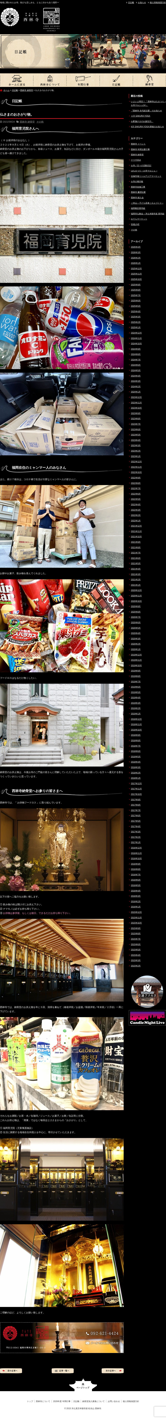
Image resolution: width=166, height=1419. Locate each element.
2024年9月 (136, 349)
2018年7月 (136, 746)
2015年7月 (136, 939)
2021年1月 (136, 585)
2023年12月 (136, 397)
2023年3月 (136, 445)
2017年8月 (136, 805)
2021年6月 (136, 558)
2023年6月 (136, 429)
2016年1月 (136, 907)
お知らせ (142, 2)
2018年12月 (136, 719)
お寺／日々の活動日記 (141, 165)
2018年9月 (136, 735)
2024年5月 (136, 370)
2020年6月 (136, 622)
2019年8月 (136, 676)
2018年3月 (136, 767)
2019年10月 (136, 665)
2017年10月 (136, 794)
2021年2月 (136, 579)
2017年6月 (136, 815)
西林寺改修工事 (138, 187)
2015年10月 (136, 923)
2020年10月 (136, 601)
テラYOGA (136, 160)
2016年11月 (136, 853)
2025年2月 (136, 322)
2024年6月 (136, 365)
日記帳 (131, 2)
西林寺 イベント (138, 144)
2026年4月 (136, 247)
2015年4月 (136, 955)
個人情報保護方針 (158, 2)
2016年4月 (136, 891)
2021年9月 (136, 542)
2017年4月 (136, 826)
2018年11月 (136, 724)
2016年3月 (136, 896)
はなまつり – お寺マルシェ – (144, 171)
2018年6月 (136, 751)
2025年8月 (136, 290)
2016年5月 (136, 885)
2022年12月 (136, 461)
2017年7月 (136, 810)
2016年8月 (136, 869)
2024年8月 (136, 354)
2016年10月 (136, 858)
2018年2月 (136, 773)
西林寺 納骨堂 (26, 90)
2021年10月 (136, 536)
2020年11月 (136, 596)
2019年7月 (136, 681)
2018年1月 (136, 778)
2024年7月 (136, 360)
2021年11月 (136, 531)
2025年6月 (136, 300)
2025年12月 (136, 268)
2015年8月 (136, 933)
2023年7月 (136, 424)
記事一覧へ (63, 1370)
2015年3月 (136, 960)
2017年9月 (136, 799)
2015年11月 (136, 917)
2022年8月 (136, 483)
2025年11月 (136, 274)
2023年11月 (136, 403)
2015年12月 (136, 912)
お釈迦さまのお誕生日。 (142, 121)
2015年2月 (136, 966)
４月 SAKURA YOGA (140, 116)
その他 (40, 121)
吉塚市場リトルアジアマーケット (146, 176)
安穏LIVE (135, 224)
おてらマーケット (139, 219)
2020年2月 (136, 644)
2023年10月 (136, 408)
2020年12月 (136, 590)
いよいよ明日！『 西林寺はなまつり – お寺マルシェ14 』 (148, 103)
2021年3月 (136, 574)
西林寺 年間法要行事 (140, 149)
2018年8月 (136, 740)
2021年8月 (136, 547)
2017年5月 (136, 821)
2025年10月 (136, 279)
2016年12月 (136, 848)
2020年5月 (136, 628)
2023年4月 (136, 440)
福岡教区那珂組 (138, 208)
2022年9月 (136, 478)
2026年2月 (136, 258)
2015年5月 (136, 950)
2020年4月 (136, 633)
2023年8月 (136, 418)
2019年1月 (136, 714)
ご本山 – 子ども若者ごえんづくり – (147, 203)
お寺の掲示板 (137, 181)
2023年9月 (136, 413)
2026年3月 (136, 252)
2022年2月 (136, 515)
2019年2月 (136, 708)
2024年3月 (136, 381)
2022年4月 (136, 504)
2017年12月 (136, 783)
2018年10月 (136, 730)
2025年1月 (136, 327)
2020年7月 (136, 617)
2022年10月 (136, 472)
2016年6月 (136, 880)
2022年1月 (136, 521)
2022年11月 (136, 467)
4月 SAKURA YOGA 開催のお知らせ (147, 126)
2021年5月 (136, 563)
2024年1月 (136, 392)
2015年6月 (136, 944)
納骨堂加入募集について (149, 80)
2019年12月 (136, 655)
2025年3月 (136, 317)
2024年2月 (136, 386)
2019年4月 (136, 697)
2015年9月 (136, 928)
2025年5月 (136, 306)
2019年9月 (136, 671)
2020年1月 (136, 649)
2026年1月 (136, 263)
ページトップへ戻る (83, 1384)
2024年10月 (136, 343)
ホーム (6, 90)
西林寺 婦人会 (137, 197)
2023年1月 (136, 456)
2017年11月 (136, 789)
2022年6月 (136, 494)
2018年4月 (136, 762)
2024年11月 (136, 338)
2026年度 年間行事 (83, 80)
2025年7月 (136, 295)
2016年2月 (136, 901)
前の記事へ (11, 1370)
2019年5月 (136, 692)
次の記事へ (113, 1370)
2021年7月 (136, 553)
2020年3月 (136, 639)
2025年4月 (136, 311)
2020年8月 (136, 612)
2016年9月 (136, 864)
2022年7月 (136, 488)
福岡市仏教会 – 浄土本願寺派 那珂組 (147, 214)
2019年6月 (136, 687)
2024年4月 (136, 376)
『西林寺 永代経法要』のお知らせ (146, 111)
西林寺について (49, 80)
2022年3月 (136, 510)
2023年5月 (136, 435)
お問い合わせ (114, 1401)
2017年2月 (136, 837)
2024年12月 (136, 333)
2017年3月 (136, 832)
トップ (16, 80)
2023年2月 (136, 451)
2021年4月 (136, 569)
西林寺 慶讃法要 (138, 192)
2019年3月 (136, 703)
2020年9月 (136, 606)
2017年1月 (136, 842)
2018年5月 (136, 757)
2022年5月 (136, 499)
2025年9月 (136, 285)
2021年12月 (136, 526)
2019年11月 (136, 660)
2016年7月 (136, 875)
